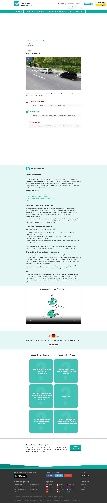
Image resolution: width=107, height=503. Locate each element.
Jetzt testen (75, 447)
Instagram (85, 475)
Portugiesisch (62, 487)
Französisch (61, 489)
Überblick (19, 12)
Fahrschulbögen (33, 489)
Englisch (50, 484)
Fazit (28, 201)
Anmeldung (29, 12)
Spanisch (51, 491)
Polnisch (61, 491)
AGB (46, 496)
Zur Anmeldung (53, 344)
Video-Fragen (17, 491)
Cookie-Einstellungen (58, 496)
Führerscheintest (18, 484)
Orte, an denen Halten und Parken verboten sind (40, 198)
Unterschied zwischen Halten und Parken (38, 194)
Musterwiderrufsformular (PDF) (37, 496)
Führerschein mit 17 (34, 484)
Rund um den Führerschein (56, 12)
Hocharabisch (72, 491)
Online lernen (40, 12)
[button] (50, 475)
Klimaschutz (79, 12)
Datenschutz (17, 496)
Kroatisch (71, 487)
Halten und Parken (40, 41)
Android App (83, 484)
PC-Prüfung (32, 487)
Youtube (88, 475)
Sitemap (83, 489)
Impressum (50, 496)
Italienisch (61, 484)
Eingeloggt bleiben (73, 6)
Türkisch (50, 489)
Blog (70, 12)
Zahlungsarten (84, 487)
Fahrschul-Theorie (34, 491)
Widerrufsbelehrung (25, 496)
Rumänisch (71, 484)
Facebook (82, 475)
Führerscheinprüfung (18, 487)
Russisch (51, 487)
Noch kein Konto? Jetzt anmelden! (75, 8)
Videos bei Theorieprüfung (20, 489)
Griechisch (71, 489)
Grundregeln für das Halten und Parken (38, 196)
